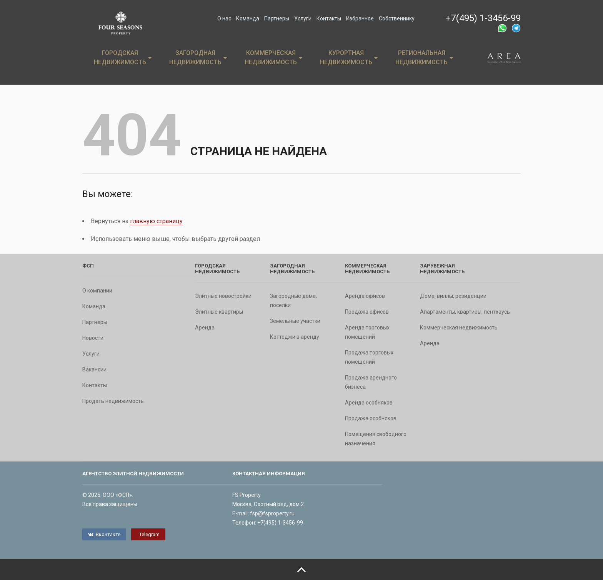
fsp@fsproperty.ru (272, 513)
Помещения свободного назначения (375, 438)
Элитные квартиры (219, 312)
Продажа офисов (367, 312)
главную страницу (156, 221)
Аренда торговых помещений (367, 332)
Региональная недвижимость (424, 57)
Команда (247, 18)
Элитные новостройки (223, 296)
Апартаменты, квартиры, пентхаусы (465, 312)
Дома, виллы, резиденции (453, 296)
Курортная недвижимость (349, 57)
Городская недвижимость (123, 57)
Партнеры (276, 18)
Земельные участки (295, 321)
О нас (224, 18)
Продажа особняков (370, 418)
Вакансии (94, 369)
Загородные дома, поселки (293, 300)
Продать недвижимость (113, 401)
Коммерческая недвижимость (273, 57)
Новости (92, 338)
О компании (97, 290)
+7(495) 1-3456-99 (483, 18)
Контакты (328, 18)
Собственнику (397, 18)
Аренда (205, 327)
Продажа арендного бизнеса (371, 382)
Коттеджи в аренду (294, 337)
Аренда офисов (365, 296)
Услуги (302, 18)
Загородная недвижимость (198, 57)
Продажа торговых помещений (369, 357)
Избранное (360, 18)
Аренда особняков (369, 402)
